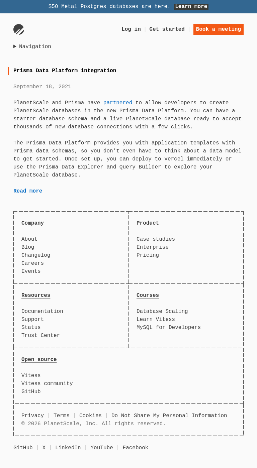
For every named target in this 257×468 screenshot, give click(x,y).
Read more (27, 191)
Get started (167, 29)
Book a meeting (218, 29)
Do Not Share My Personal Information (169, 416)
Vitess (31, 376)
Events (31, 271)
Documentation (42, 312)
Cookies (90, 416)
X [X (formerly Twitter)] (44, 448)
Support (32, 320)
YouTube (102, 448)
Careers (32, 263)
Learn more (191, 7)
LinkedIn (68, 448)
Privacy (32, 416)
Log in (131, 29)
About (29, 239)
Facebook (136, 448)
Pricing (148, 255)
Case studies (156, 239)
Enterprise (153, 247)
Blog (27, 247)
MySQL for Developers (169, 328)
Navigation (35, 47)
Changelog (35, 255)
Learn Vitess (156, 320)
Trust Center (40, 336)
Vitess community (47, 384)
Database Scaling (162, 312)
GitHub (31, 392)
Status (31, 328)
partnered (117, 103)
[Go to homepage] (18, 29)
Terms (62, 416)
